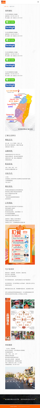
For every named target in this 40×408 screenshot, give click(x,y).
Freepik (26, 406)
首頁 (6, 6)
